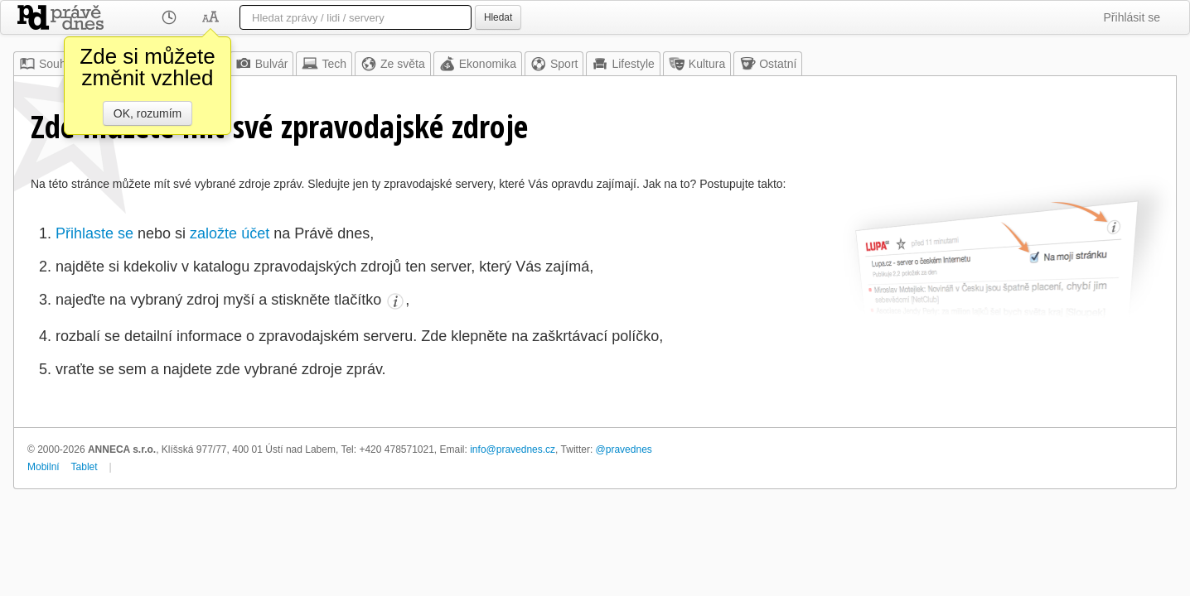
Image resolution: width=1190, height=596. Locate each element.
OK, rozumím (147, 113)
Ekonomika (477, 63)
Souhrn (47, 63)
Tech (324, 63)
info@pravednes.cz (512, 449)
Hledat (498, 17)
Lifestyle (623, 63)
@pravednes (624, 449)
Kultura (697, 63)
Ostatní (767, 63)
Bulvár (261, 63)
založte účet (229, 233)
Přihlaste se (94, 233)
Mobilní (43, 467)
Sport (554, 63)
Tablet (84, 467)
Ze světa (392, 63)
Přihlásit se (1132, 17)
